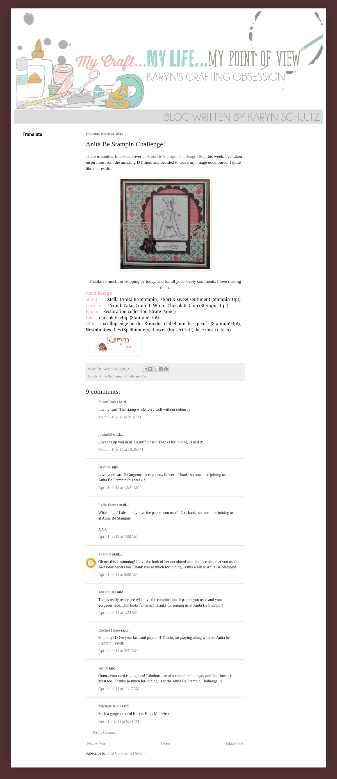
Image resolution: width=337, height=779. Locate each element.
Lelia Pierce (108, 505)
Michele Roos (109, 706)
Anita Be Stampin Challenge (119, 376)
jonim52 (105, 434)
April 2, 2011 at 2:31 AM (118, 651)
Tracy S (104, 554)
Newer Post (96, 744)
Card (144, 376)
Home (165, 744)
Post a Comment (106, 732)
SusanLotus (108, 402)
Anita (103, 668)
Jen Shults (107, 592)
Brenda (104, 467)
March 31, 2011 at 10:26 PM (120, 449)
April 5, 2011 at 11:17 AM (119, 689)
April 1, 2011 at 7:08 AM (118, 536)
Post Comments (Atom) (126, 753)
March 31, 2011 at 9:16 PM (119, 417)
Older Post (234, 744)
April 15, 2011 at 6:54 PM (118, 721)
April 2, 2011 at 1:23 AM (118, 613)
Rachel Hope (109, 630)
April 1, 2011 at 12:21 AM (119, 488)
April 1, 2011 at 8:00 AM (118, 575)
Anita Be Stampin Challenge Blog (176, 156)
